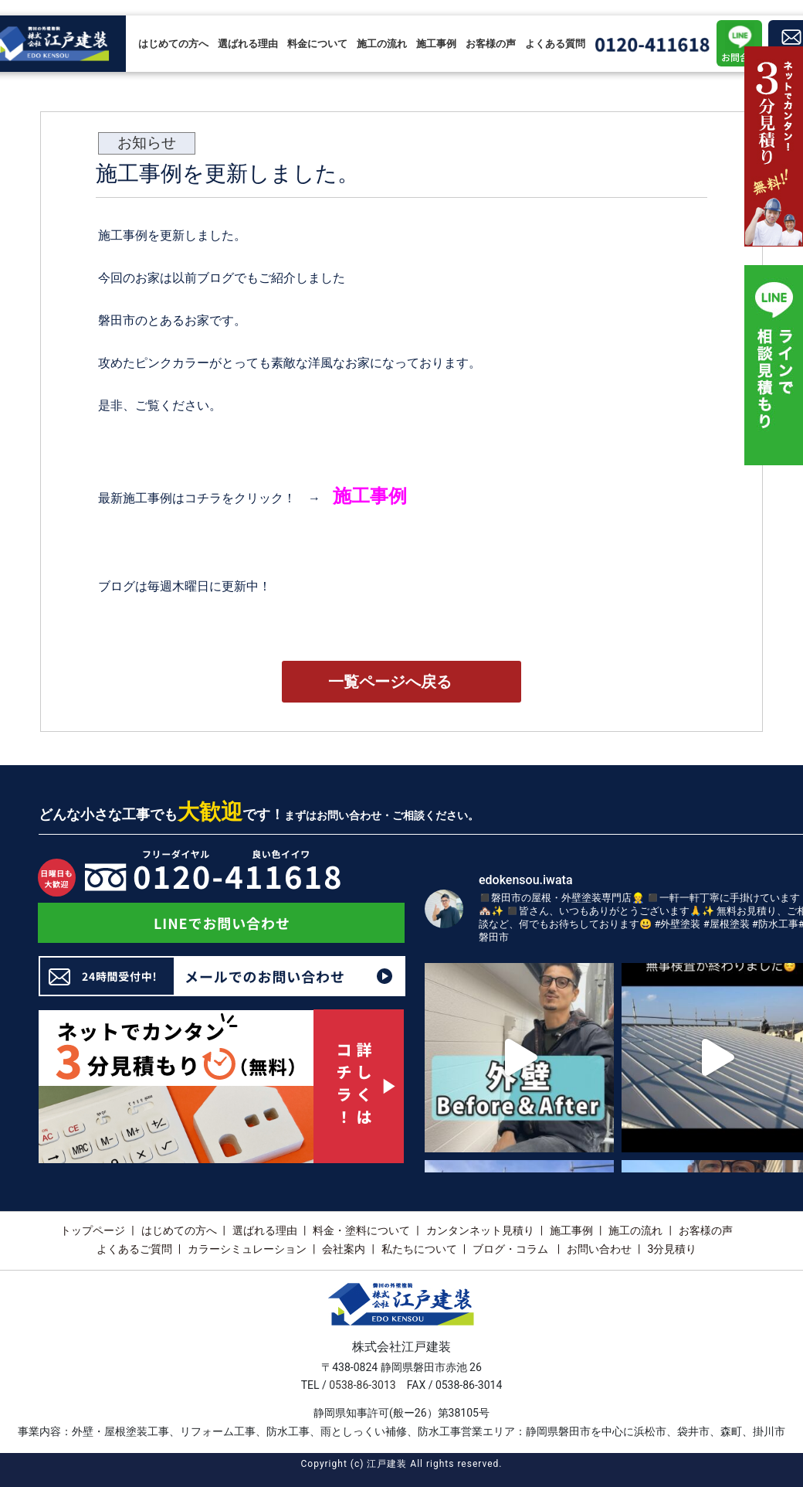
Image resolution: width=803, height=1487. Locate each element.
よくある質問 (555, 43)
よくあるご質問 (134, 1249)
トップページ (92, 1230)
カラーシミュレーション (247, 1249)
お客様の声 (491, 43)
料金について (317, 43)
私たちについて (419, 1249)
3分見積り (671, 1249)
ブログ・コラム (512, 1249)
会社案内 (343, 1249)
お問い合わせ (599, 1249)
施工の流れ (382, 43)
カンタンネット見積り (480, 1230)
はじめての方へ (173, 43)
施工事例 (436, 43)
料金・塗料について (361, 1230)
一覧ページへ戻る (390, 681)
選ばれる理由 (248, 43)
